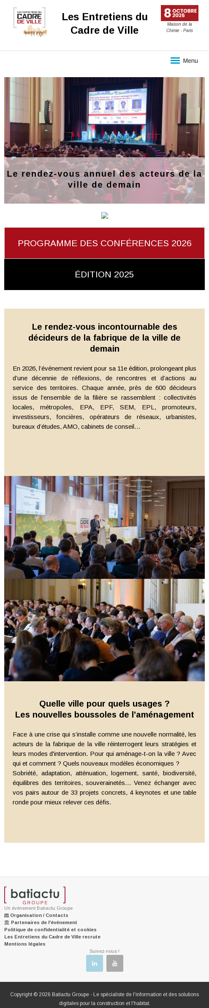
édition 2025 (104, 274)
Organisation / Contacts (39, 915)
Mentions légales (25, 943)
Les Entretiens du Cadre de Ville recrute (52, 936)
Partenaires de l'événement (44, 922)
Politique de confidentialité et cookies (50, 929)
